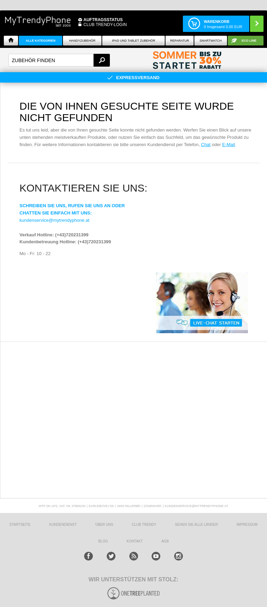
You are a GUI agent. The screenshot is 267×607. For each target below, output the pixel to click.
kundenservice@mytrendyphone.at (54, 220)
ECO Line (249, 40)
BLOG (103, 541)
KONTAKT (135, 541)
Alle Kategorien (40, 40)
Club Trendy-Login (105, 24)
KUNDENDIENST (62, 524)
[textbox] (59, 60)
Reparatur (179, 40)
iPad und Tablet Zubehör (133, 40)
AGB (165, 541)
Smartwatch (210, 40)
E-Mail (228, 144)
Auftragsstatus (103, 19)
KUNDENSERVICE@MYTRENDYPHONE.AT (196, 506)
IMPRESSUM (247, 524)
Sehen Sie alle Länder (196, 524)
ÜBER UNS (104, 524)
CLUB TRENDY (144, 524)
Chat (205, 144)
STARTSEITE (20, 524)
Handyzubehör (82, 40)
